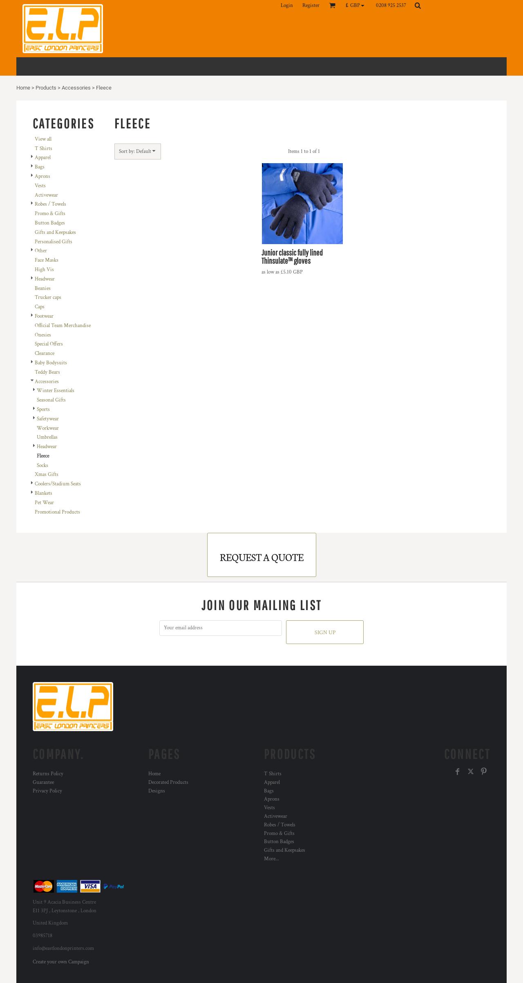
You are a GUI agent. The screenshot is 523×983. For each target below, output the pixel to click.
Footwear (44, 316)
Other (41, 250)
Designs (156, 791)
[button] (357, 5)
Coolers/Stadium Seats (58, 483)
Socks (42, 465)
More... (271, 858)
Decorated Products (168, 782)
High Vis (44, 269)
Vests (40, 185)
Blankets (43, 493)
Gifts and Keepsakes (55, 232)
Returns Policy (48, 773)
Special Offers (49, 344)
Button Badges (50, 223)
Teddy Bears (47, 372)
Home (23, 88)
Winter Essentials (55, 390)
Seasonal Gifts (51, 400)
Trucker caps (48, 297)
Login (287, 5)
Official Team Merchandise (63, 325)
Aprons (42, 176)
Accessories (76, 88)
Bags (40, 167)
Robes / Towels (50, 204)
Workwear (48, 428)
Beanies (43, 288)
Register (311, 5)
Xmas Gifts (46, 474)
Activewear (46, 195)
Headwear (45, 279)
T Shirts (43, 148)
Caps (40, 306)
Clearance (44, 353)
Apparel (43, 157)
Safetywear (48, 418)
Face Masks (46, 260)
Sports (43, 409)
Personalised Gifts (53, 241)
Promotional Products (57, 512)
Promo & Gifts (50, 213)
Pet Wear (44, 502)
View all (43, 139)
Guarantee (43, 782)
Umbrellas (47, 437)
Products (46, 88)
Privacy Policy (47, 791)
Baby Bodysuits (51, 362)
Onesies (43, 335)
